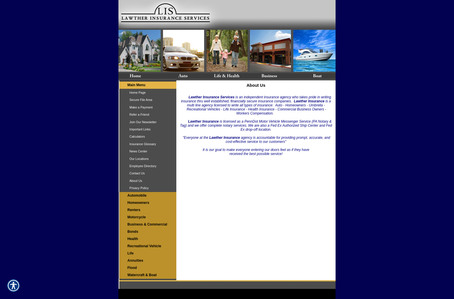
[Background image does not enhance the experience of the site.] (147, 85)
